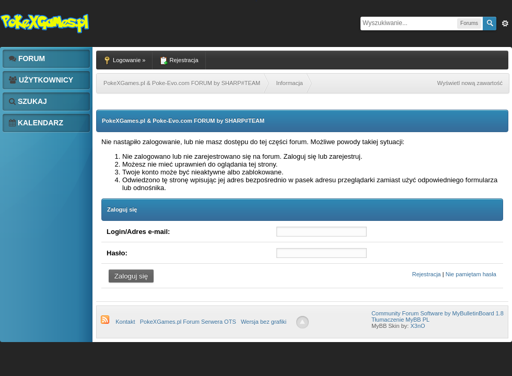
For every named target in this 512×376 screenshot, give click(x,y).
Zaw (505, 23)
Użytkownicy (41, 80)
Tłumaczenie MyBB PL (400, 319)
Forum (27, 58)
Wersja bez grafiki (263, 322)
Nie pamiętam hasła (471, 274)
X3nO (417, 326)
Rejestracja (426, 274)
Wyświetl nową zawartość (470, 83)
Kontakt (125, 322)
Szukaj (28, 101)
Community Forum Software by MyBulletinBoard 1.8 (437, 313)
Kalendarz (36, 123)
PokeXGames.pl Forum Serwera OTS (188, 322)
